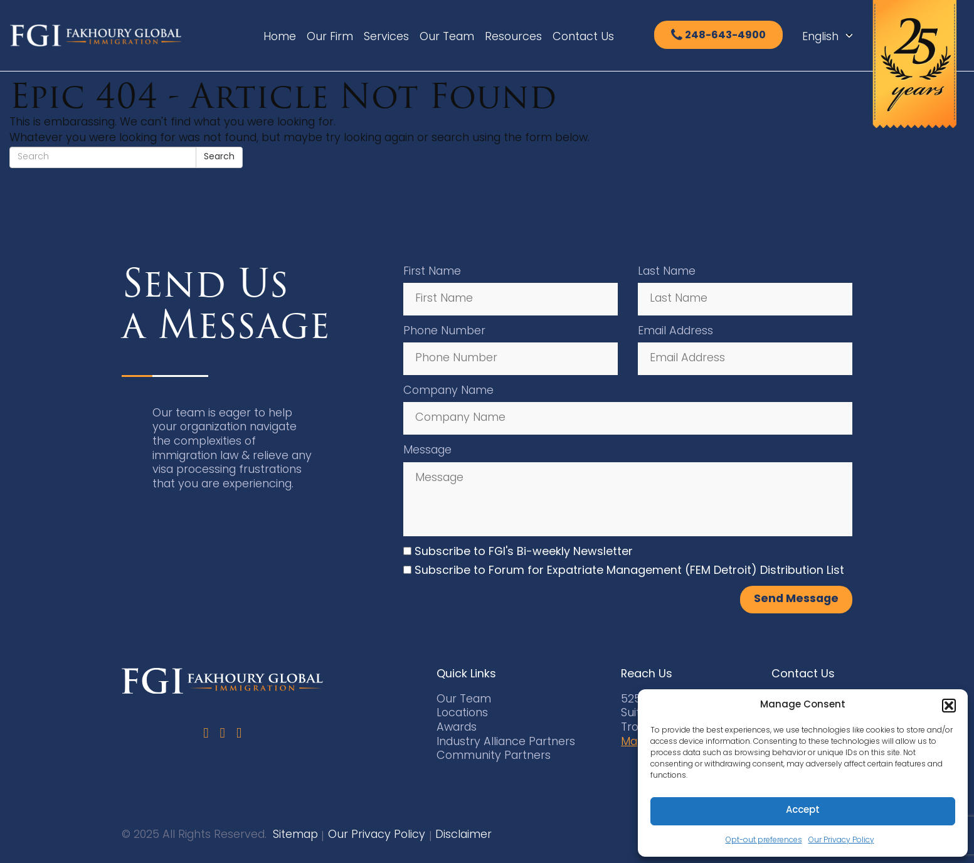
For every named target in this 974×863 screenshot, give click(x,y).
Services (386, 37)
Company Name (448, 391)
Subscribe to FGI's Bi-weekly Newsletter (524, 552)
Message (427, 450)
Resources (513, 37)
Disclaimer (463, 835)
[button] (949, 705)
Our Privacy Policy (841, 840)
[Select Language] (830, 37)
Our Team (447, 37)
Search (219, 157)
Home (279, 37)
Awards (457, 728)
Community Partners (494, 756)
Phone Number (444, 331)
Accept (803, 810)
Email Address (675, 331)
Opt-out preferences (764, 840)
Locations (462, 713)
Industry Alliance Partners (506, 742)
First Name (432, 272)
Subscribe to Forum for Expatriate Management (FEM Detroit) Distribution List (629, 571)
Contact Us (583, 37)
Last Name (667, 272)
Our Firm (330, 37)
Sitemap (295, 835)
